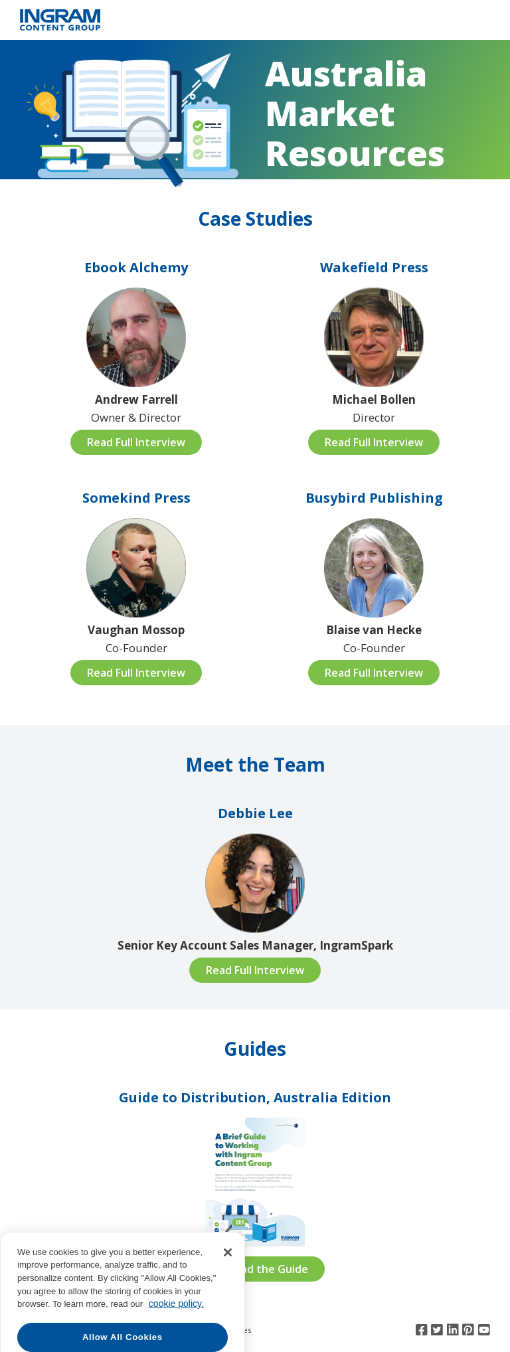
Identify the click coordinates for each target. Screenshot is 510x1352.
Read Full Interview (136, 442)
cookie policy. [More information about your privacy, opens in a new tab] (176, 1328)
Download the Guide (255, 1269)
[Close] (227, 1276)
